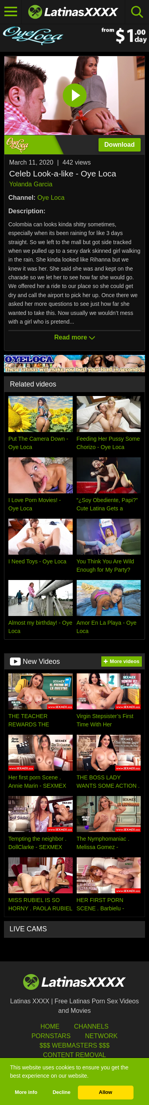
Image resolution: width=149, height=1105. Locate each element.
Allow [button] (105, 1092)
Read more (74, 337)
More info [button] (26, 1092)
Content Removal (74, 1055)
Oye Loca (50, 197)
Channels (91, 1026)
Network (101, 1036)
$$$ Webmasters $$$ (74, 1045)
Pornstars (50, 1036)
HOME (50, 1026)
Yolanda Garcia (30, 184)
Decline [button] (61, 1092)
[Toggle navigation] (11, 12)
